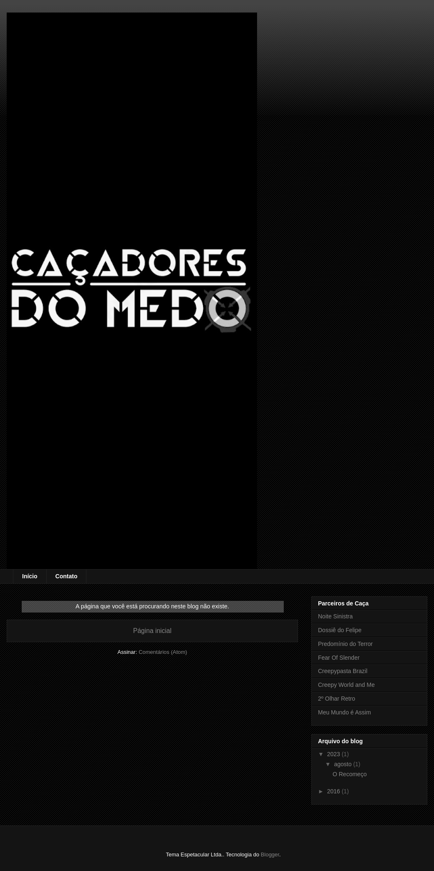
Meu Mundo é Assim (344, 712)
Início (30, 576)
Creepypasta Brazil (342, 671)
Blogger (270, 854)
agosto (343, 764)
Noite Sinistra (335, 616)
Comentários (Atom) (163, 652)
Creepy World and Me (346, 684)
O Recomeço (350, 774)
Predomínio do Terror (345, 644)
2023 (334, 754)
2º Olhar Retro (336, 698)
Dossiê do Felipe (339, 630)
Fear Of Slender (339, 657)
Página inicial (152, 630)
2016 (334, 791)
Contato (67, 576)
